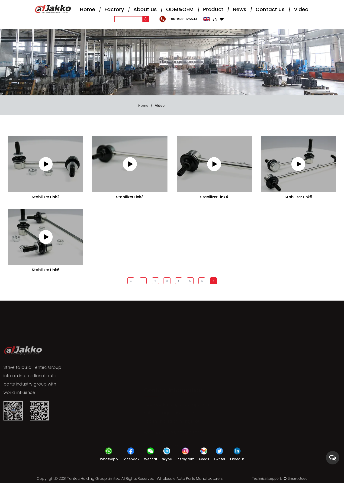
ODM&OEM (180, 9)
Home (87, 9)
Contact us (270, 9)
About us (145, 9)
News (239, 9)
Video (301, 9)
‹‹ (131, 281)
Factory (114, 9)
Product (213, 9)
